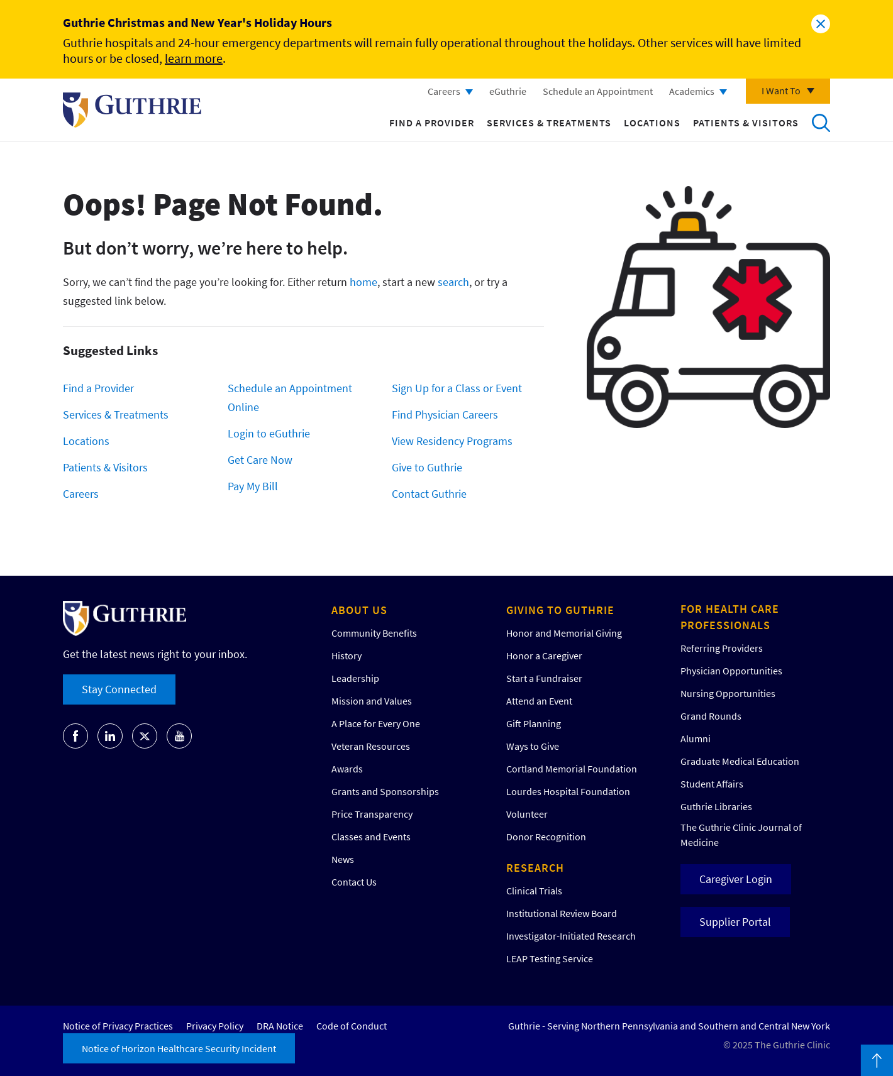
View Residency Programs (452, 441)
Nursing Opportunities (727, 693)
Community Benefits (374, 633)
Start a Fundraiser (544, 678)
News (342, 859)
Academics (691, 91)
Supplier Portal (735, 921)
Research (535, 867)
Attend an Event (539, 700)
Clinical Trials (534, 890)
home (363, 282)
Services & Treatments (549, 122)
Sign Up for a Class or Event (457, 388)
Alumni (695, 738)
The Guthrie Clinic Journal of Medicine (741, 834)
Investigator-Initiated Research (571, 936)
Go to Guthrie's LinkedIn (110, 736)
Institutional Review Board (561, 913)
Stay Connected (119, 689)
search (453, 282)
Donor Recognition (546, 836)
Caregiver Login (735, 879)
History (346, 655)
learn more (194, 58)
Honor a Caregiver (544, 655)
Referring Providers (721, 648)
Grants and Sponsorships (385, 791)
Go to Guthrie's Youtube (179, 736)
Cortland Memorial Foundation (571, 768)
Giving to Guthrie (560, 610)
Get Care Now (260, 460)
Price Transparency (372, 814)
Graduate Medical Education (739, 761)
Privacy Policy (214, 1025)
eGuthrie (507, 91)
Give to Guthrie (427, 467)
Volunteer (527, 814)
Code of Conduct (351, 1025)
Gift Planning (533, 723)
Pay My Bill (253, 486)
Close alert (820, 23)
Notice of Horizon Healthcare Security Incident (179, 1048)
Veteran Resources (370, 746)
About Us (359, 610)
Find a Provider (431, 122)
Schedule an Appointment (598, 91)
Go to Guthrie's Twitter (144, 736)
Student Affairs (711, 783)
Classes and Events (371, 836)
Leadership (355, 678)
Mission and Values (371, 700)
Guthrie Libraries (716, 806)
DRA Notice (280, 1025)
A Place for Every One (375, 723)
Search (820, 122)
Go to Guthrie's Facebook (75, 736)
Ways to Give (532, 746)
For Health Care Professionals (729, 616)
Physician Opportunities (731, 670)
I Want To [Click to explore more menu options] (781, 90)
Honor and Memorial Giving (564, 633)
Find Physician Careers (445, 414)
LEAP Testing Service (549, 958)
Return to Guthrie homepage (132, 110)
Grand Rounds (710, 716)
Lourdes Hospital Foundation (568, 791)
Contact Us (354, 882)
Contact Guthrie (429, 493)
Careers (444, 91)
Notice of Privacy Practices (118, 1025)
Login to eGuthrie (269, 433)
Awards (347, 768)
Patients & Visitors (746, 122)
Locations (652, 122)
